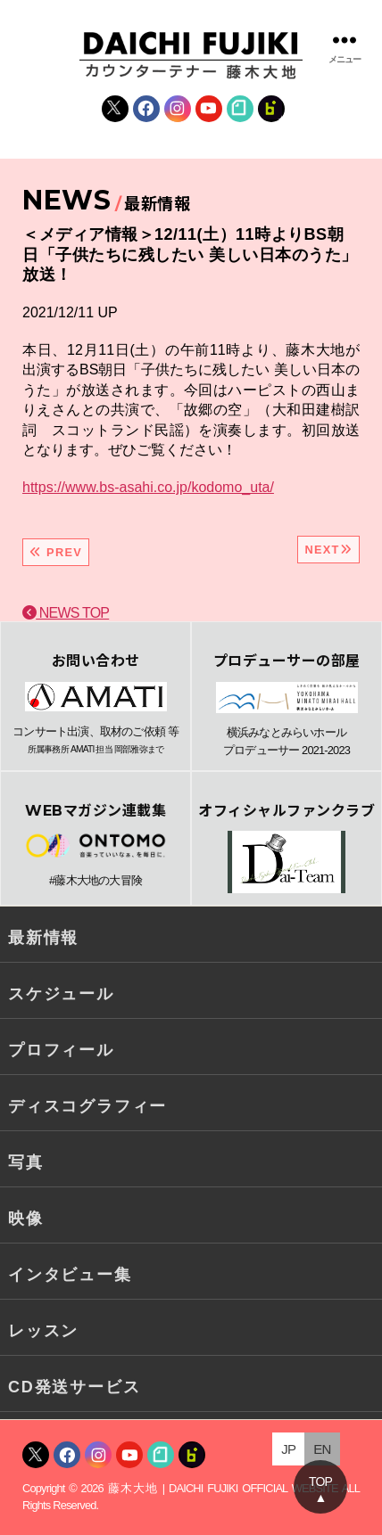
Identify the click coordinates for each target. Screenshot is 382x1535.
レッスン (43, 1331)
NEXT (328, 549)
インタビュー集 (70, 1275)
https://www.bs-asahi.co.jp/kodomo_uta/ (148, 487)
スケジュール (61, 994)
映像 (26, 1218)
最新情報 (43, 938)
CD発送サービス (74, 1387)
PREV (55, 552)
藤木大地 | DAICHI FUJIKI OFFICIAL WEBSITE (223, 1488)
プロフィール (61, 1050)
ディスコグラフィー (87, 1106)
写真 (26, 1162)
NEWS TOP (65, 612)
